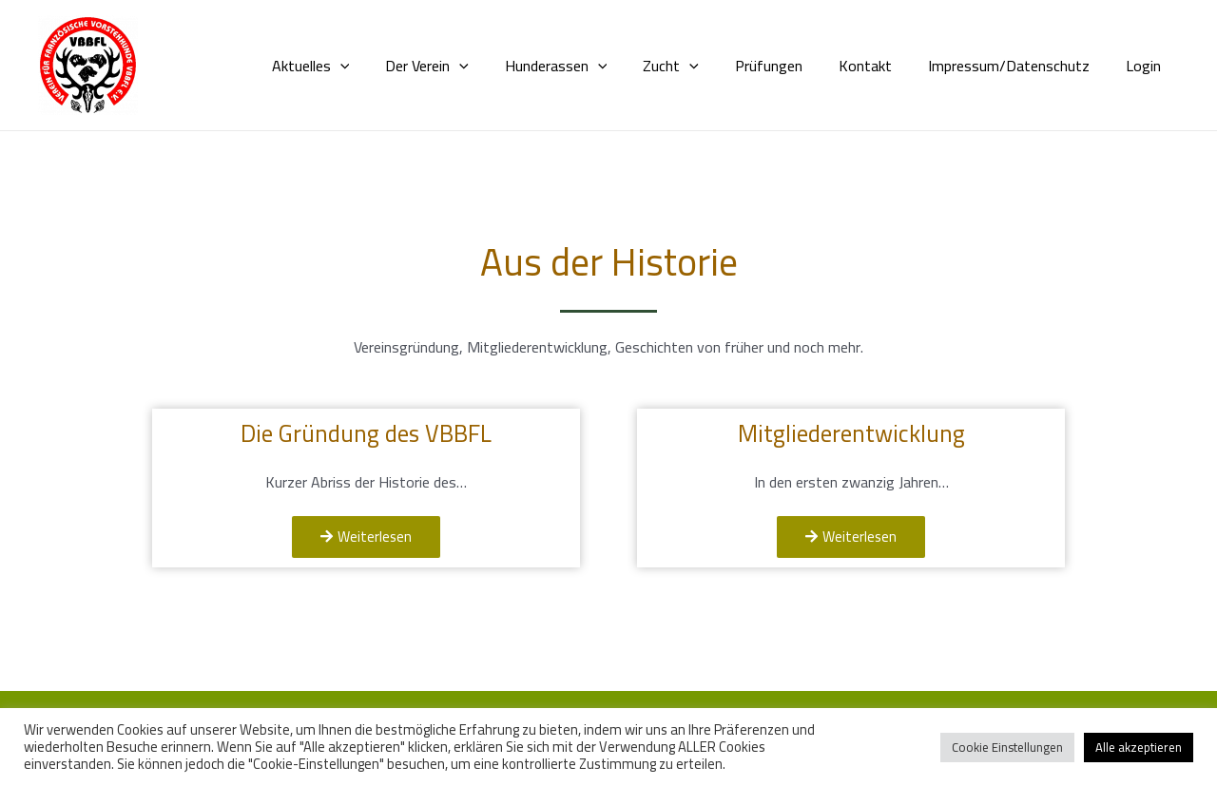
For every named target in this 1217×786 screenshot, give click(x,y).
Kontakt (879, 65)
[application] (383, 65)
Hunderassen (587, 65)
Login (1146, 65)
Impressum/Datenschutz (1017, 65)
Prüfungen (788, 65)
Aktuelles (354, 65)
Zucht (696, 65)
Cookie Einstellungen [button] (1007, 747)
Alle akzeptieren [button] (1138, 747)
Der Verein (464, 65)
